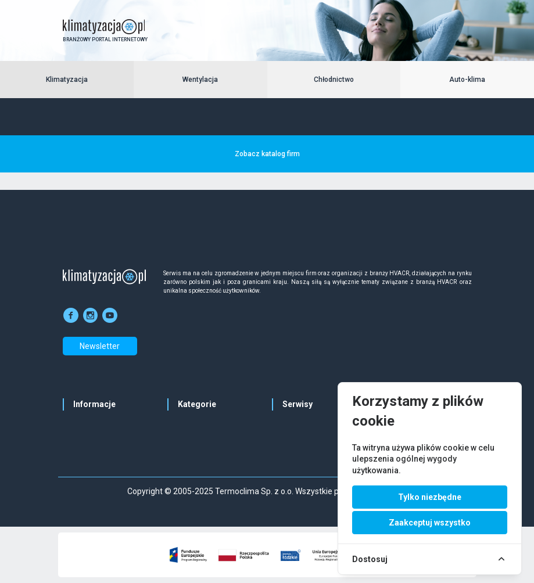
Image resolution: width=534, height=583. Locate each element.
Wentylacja (200, 79)
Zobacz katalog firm (267, 154)
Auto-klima (467, 79)
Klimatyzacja (67, 79)
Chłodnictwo (334, 79)
